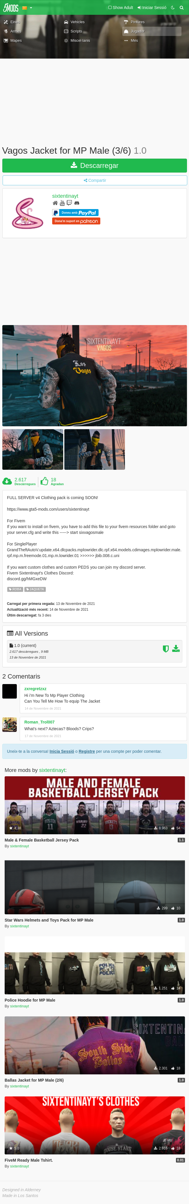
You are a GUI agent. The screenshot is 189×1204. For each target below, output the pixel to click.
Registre (87, 751)
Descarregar (95, 165)
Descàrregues (25, 484)
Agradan (57, 484)
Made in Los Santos (20, 1195)
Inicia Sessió (62, 751)
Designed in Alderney (21, 1189)
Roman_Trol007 (39, 722)
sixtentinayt (65, 196)
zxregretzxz (35, 688)
